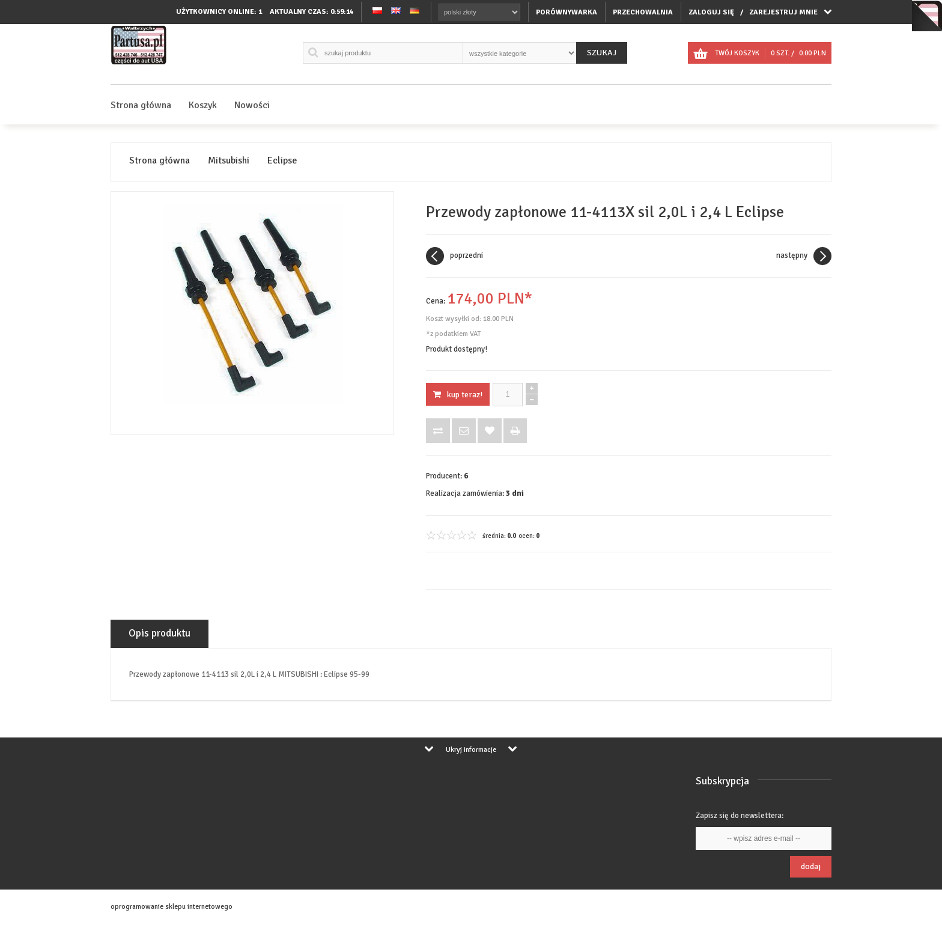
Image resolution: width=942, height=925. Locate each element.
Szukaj (601, 52)
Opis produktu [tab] (159, 633)
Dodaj (811, 866)
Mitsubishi (228, 160)
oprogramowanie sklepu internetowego (171, 906)
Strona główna (141, 105)
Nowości (252, 105)
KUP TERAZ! (457, 394)
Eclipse (282, 160)
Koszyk (203, 105)
